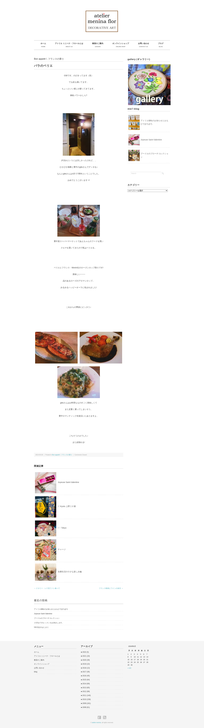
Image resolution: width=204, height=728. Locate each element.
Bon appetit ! (40, 59)
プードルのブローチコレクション (47, 618)
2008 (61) (85, 707)
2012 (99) (85, 691)
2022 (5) (85, 652)
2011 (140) (86, 695)
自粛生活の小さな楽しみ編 (70, 571)
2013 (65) (85, 688)
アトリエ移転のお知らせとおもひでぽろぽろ (51, 609)
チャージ (62, 549)
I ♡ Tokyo (62, 528)
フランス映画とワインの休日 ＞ (111, 588)
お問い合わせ (39, 668)
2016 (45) (85, 676)
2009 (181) (86, 703)
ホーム (36, 652)
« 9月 (129, 668)
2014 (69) (85, 684)
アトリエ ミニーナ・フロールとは (47, 656)
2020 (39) (85, 660)
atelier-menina (96, 722)
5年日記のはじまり (41, 627)
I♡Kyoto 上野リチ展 (67, 506)
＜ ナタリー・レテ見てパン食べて (47, 588)
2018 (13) (85, 668)
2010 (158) (86, 699)
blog (35, 672)
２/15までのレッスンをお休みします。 (49, 623)
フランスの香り (56, 59)
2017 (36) (85, 672)
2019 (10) (85, 664)
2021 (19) (85, 656)
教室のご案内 (39, 660)
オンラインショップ (41, 664)
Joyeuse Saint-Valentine (68, 482)
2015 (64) (85, 680)
